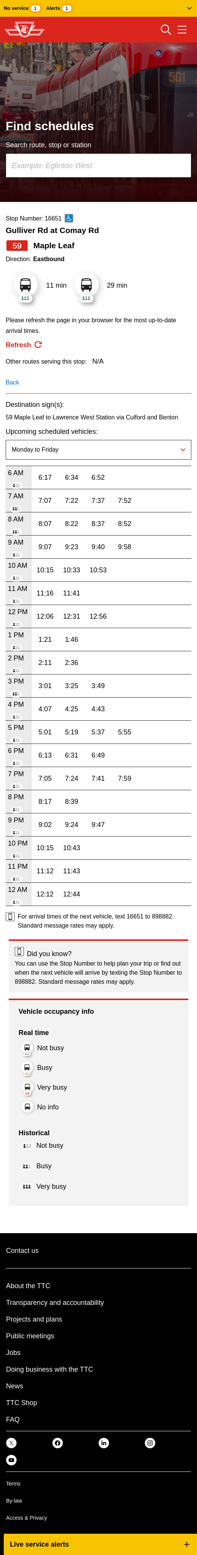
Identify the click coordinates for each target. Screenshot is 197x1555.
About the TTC (28, 1286)
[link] (11, 1442)
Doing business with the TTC (49, 1369)
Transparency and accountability (55, 1302)
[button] (98, 8)
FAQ (13, 1419)
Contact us (22, 1250)
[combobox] (98, 165)
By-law (14, 1501)
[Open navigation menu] (182, 29)
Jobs (13, 1352)
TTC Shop (21, 1403)
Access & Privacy (26, 1518)
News (14, 1386)
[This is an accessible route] (69, 218)
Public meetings (30, 1336)
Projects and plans (34, 1319)
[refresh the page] (24, 345)
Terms (13, 1484)
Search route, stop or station (48, 145)
